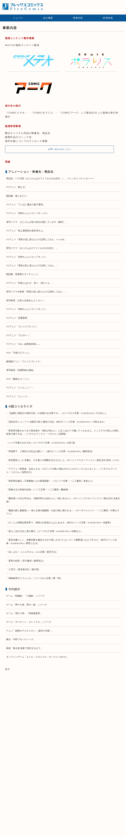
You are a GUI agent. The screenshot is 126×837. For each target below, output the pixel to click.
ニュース (18, 18)
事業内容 (78, 18)
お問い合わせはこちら (59, 149)
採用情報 (108, 18)
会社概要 (48, 18)
